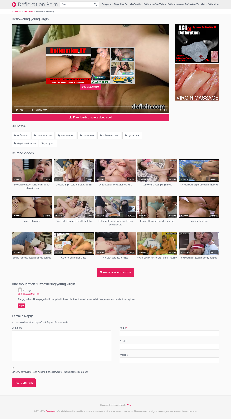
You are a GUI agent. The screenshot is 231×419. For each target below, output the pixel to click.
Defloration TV (192, 4)
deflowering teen (109, 135)
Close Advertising (90, 87)
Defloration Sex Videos (155, 4)
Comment (17, 327)
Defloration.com (176, 4)
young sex (48, 143)
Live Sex (124, 4)
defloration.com (43, 135)
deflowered (87, 135)
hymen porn (132, 135)
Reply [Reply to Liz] (21, 306)
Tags (116, 4)
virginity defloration (25, 143)
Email (123, 341)
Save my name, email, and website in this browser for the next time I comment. (50, 372)
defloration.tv (66, 135)
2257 (129, 405)
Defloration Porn (35, 4)
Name (123, 327)
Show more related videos (115, 272)
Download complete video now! (90, 117)
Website (124, 354)
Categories (107, 4)
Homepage (16, 11)
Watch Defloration (209, 4)
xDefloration (136, 4)
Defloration (28, 11)
